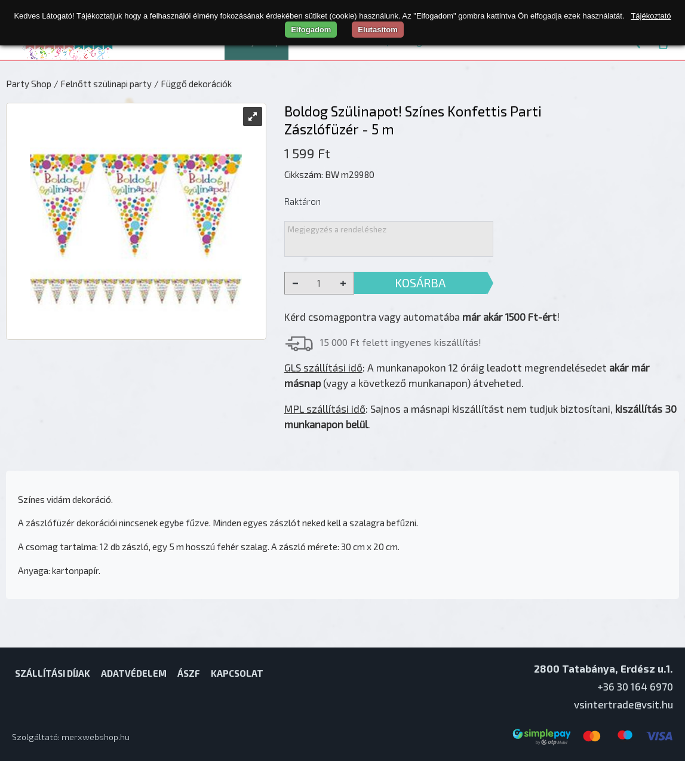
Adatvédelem (134, 673)
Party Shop (28, 83)
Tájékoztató (651, 15)
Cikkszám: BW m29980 (329, 174)
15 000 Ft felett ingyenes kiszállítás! (400, 342)
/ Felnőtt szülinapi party (103, 83)
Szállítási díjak (52, 673)
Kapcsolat (237, 673)
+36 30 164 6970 (635, 686)
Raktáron (302, 201)
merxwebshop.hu (96, 737)
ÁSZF (188, 673)
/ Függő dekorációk (193, 83)
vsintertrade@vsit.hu (623, 704)
